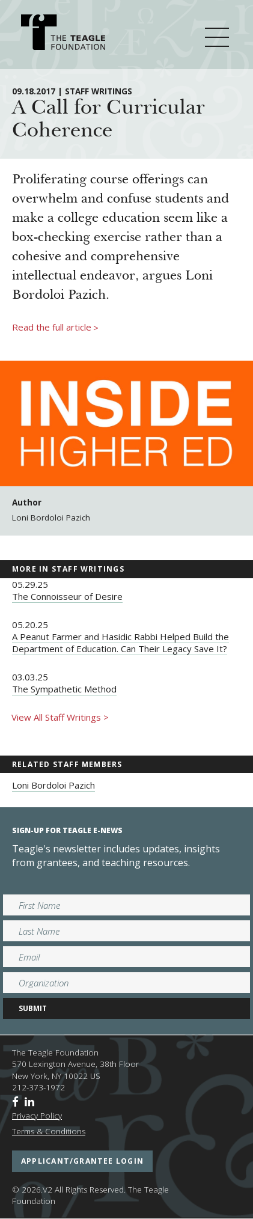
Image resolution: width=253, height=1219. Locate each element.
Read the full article (55, 327)
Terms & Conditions (48, 1131)
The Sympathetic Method (64, 689)
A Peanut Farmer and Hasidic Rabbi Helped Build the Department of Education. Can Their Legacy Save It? (120, 643)
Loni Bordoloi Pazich (53, 785)
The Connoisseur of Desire (67, 596)
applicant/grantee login (82, 1161)
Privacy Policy (37, 1115)
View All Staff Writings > (60, 717)
